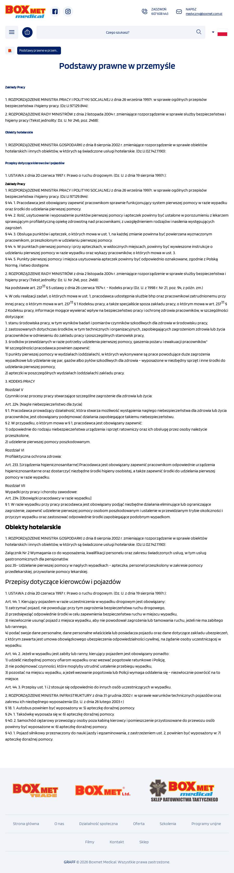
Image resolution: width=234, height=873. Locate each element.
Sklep (144, 841)
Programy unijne (206, 823)
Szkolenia (168, 823)
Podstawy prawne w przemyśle (40, 50)
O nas (59, 823)
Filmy (89, 841)
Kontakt (117, 841)
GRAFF (70, 861)
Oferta (139, 823)
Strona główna (26, 823)
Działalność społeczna (98, 823)
